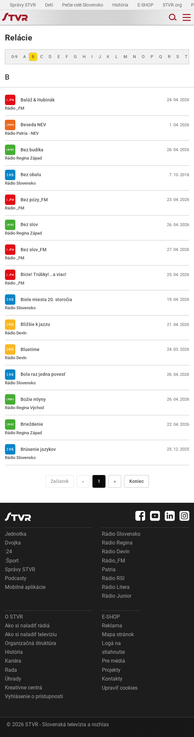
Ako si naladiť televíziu (31, 634)
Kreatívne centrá (23, 687)
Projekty (111, 670)
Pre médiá (113, 661)
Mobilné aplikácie (25, 587)
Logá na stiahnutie (113, 647)
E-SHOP (145, 5)
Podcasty (15, 578)
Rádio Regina (117, 543)
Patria (109, 569)
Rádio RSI (113, 578)
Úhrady (13, 679)
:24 (8, 551)
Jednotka (15, 534)
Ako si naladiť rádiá (27, 625)
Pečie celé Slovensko (83, 5)
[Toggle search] (172, 17)
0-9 (14, 56)
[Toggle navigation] (186, 17)
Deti (49, 5)
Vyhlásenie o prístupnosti (34, 696)
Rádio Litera (116, 587)
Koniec (136, 481)
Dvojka (13, 543)
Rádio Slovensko (121, 534)
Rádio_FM (113, 561)
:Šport (12, 561)
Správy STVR (23, 5)
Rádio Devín (116, 551)
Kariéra (13, 661)
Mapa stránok (118, 634)
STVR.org (173, 5)
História (120, 5)
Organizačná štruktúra (30, 643)
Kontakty (112, 679)
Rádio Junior (116, 596)
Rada (11, 670)
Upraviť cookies (119, 688)
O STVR (14, 617)
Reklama (112, 625)
